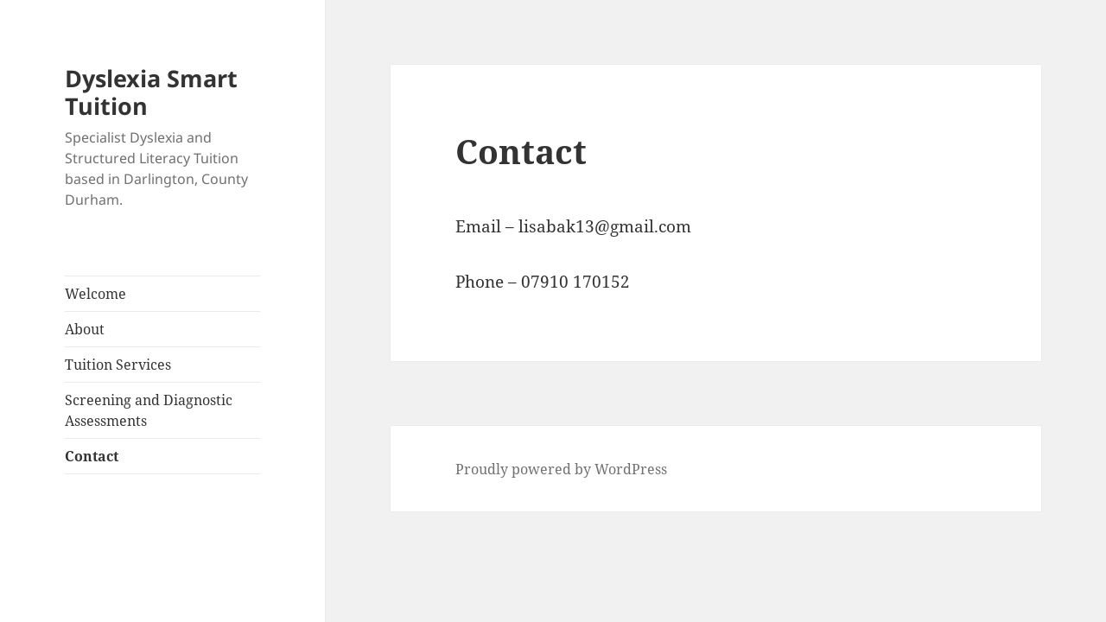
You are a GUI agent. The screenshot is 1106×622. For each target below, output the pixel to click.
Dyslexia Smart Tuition (151, 92)
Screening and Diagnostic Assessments (148, 410)
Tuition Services (118, 364)
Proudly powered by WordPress (561, 469)
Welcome (95, 293)
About (85, 329)
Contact (91, 456)
